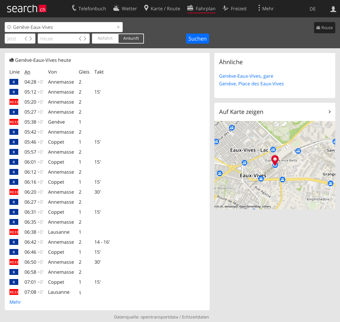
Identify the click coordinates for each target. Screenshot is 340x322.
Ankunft (131, 38)
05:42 (33, 132)
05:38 (33, 122)
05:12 (33, 92)
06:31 (33, 212)
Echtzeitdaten (195, 317)
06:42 (33, 242)
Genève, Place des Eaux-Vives (251, 83)
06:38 (33, 232)
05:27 (33, 112)
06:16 (33, 182)
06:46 (33, 252)
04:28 (33, 82)
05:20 (33, 102)
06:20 (33, 192)
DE (313, 9)
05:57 (33, 152)
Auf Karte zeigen (241, 112)
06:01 (33, 162)
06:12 (33, 172)
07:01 (33, 282)
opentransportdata (159, 317)
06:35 (33, 222)
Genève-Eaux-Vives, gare (246, 76)
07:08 (33, 292)
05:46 (33, 142)
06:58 (33, 272)
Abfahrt (105, 38)
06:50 (33, 262)
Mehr (15, 302)
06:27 (33, 202)
